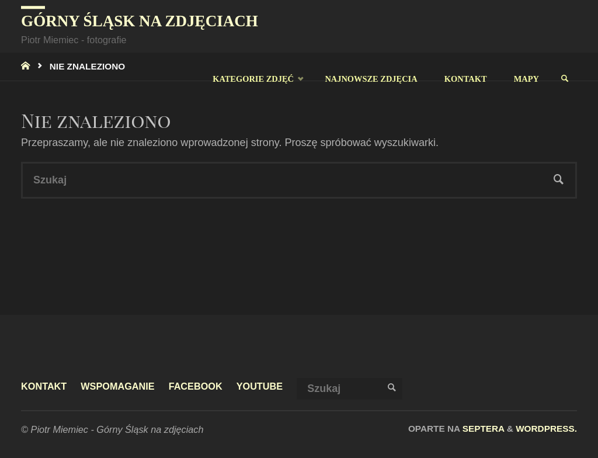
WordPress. (546, 428)
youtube (260, 386)
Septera (482, 428)
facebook (195, 386)
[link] (564, 79)
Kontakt (44, 386)
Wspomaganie (117, 386)
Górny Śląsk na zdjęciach (139, 21)
